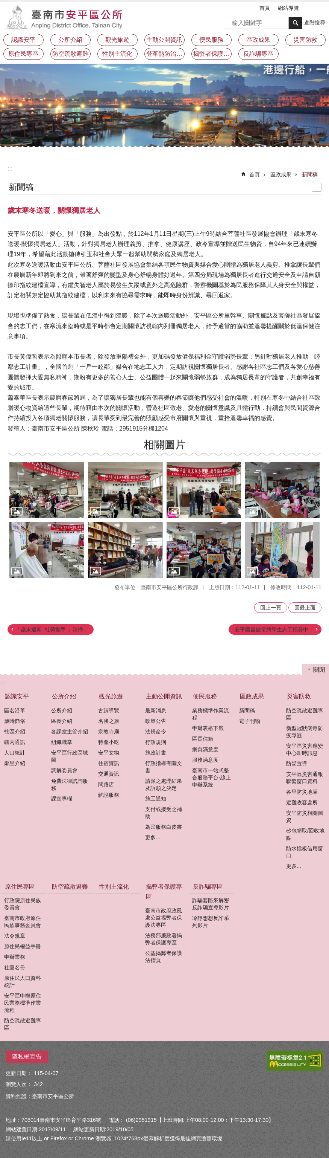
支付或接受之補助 (163, 812)
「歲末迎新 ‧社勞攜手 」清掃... (51, 629)
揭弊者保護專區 (164, 891)
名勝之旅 (108, 721)
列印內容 (316, 187)
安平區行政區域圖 (69, 756)
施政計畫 (155, 753)
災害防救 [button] (305, 40)
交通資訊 (108, 774)
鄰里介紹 (14, 763)
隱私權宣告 (27, 1056)
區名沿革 (14, 710)
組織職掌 (61, 742)
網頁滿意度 (205, 749)
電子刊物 (249, 721)
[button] (46, 490)
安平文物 (108, 753)
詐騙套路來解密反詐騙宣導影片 (210, 904)
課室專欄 (61, 799)
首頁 (264, 8)
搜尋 (231, 20)
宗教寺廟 (108, 732)
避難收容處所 (302, 802)
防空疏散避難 (70, 53)
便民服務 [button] (211, 40)
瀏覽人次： (19, 1084)
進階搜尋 (314, 23)
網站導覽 (288, 8)
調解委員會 (64, 770)
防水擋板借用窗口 (304, 852)
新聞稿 (310, 174)
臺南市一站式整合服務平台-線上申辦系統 (211, 777)
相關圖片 (165, 445)
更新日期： (19, 1073)
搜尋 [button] (295, 23)
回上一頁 (270, 608)
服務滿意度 (205, 760)
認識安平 (17, 696)
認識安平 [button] (23, 40)
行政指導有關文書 (163, 766)
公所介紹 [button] (70, 40)
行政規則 (155, 742)
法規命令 (155, 732)
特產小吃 (108, 742)
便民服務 (205, 696)
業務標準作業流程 (210, 714)
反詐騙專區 (208, 886)
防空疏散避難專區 (304, 714)
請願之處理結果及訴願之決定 (163, 784)
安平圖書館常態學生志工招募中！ (274, 629)
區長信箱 (202, 739)
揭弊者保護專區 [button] (212, 53)
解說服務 (108, 795)
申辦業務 (14, 957)
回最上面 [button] (304, 608)
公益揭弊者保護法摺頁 (163, 956)
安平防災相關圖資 (304, 816)
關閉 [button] (319, 669)
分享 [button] (323, 8)
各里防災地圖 (302, 792)
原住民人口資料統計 (22, 981)
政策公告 (155, 721)
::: (10, 168)
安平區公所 (66, 17)
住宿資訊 (108, 763)
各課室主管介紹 (69, 732)
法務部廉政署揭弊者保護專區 (163, 939)
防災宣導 (296, 764)
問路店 (106, 784)
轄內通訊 (14, 742)
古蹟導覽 (108, 710)
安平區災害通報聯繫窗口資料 (304, 777)
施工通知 (155, 799)
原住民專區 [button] (23, 53)
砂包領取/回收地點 (305, 834)
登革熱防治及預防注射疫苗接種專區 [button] (165, 53)
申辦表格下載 (208, 728)
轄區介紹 (14, 732)
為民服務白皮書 (163, 827)
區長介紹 (61, 721)
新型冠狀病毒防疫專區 (304, 731)
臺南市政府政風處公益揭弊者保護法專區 (163, 917)
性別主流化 (117, 53)
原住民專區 (20, 886)
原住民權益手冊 (22, 946)
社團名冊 (14, 967)
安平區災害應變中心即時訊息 (304, 749)
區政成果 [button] (258, 40)
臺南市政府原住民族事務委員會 (22, 921)
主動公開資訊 (164, 696)
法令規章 (14, 936)
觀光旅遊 (111, 696)
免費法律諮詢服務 (69, 784)
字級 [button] (312, 8)
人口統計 (14, 753)
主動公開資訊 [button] (164, 40)
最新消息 (155, 710)
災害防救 (299, 696)
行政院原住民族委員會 (22, 904)
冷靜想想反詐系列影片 (210, 921)
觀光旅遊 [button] (117, 40)
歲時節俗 (14, 721)
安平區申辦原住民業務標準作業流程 (22, 1003)
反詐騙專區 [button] (258, 53)
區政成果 (280, 174)
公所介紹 (64, 696)
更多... (152, 837)
